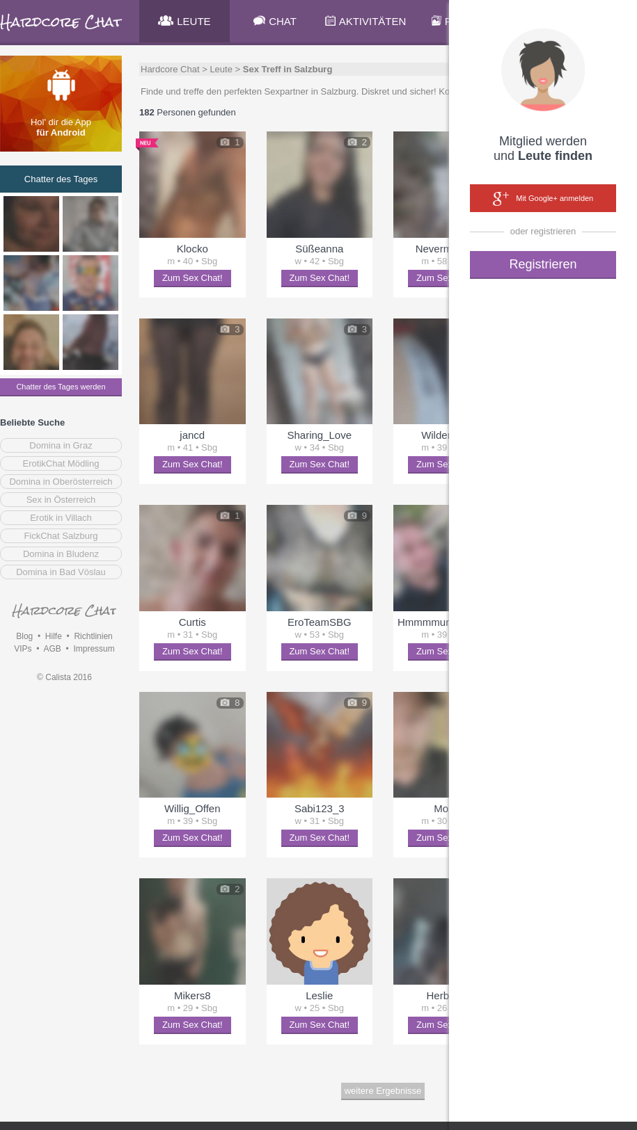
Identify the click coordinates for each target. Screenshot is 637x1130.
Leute (221, 69)
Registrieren (542, 264)
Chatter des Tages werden (60, 386)
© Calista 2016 (64, 677)
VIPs (22, 649)
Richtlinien (93, 636)
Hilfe (53, 636)
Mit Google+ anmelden (543, 199)
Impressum (93, 649)
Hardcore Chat (170, 69)
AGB (52, 649)
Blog (24, 636)
